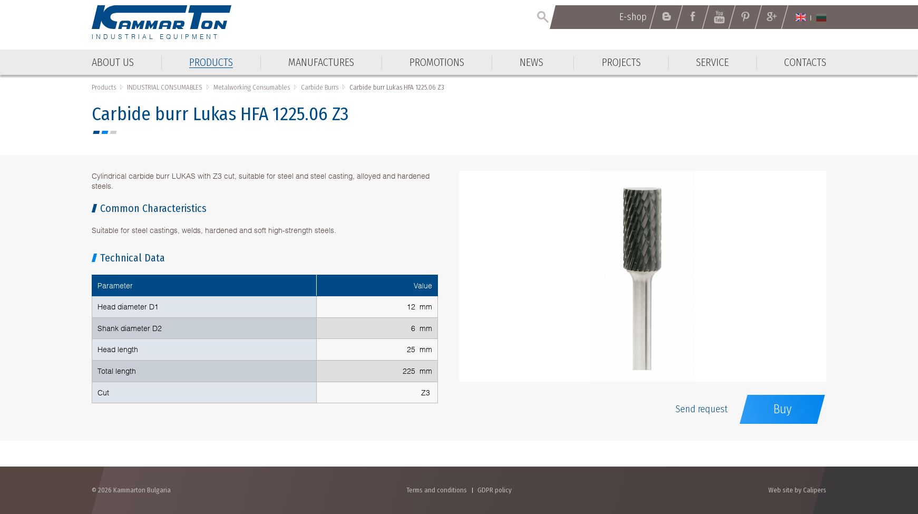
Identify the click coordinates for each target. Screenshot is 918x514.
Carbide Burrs (319, 87)
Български (821, 17)
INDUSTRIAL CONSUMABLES (164, 87)
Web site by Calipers (797, 490)
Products (104, 87)
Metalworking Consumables (251, 87)
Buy (782, 409)
